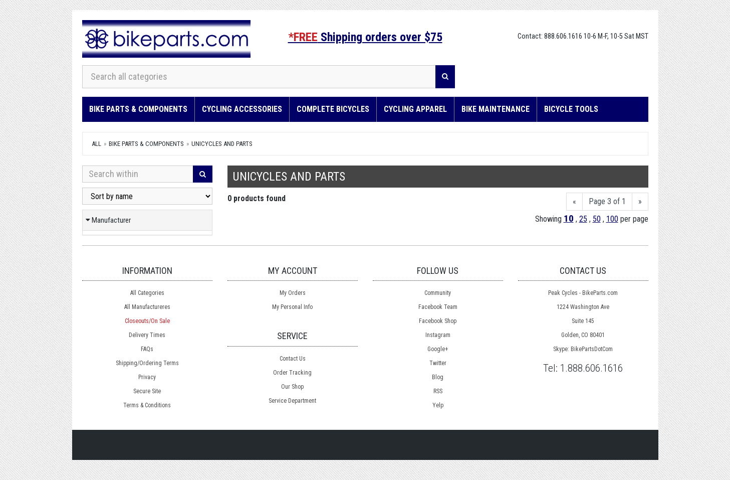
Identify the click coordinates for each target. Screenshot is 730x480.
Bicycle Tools (571, 109)
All (96, 143)
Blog (437, 377)
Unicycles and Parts (222, 143)
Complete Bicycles (333, 109)
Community (437, 292)
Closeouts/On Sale (147, 321)
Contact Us (293, 358)
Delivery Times (147, 335)
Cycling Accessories (242, 109)
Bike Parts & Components (138, 109)
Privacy (147, 377)
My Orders (293, 292)
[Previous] (574, 202)
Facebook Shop (437, 321)
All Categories (147, 292)
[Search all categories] (259, 76)
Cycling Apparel (415, 109)
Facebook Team (437, 306)
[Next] (640, 202)
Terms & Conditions (147, 405)
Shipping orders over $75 (365, 37)
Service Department (292, 400)
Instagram (437, 335)
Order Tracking (292, 372)
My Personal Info (292, 306)
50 (597, 219)
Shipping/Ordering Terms (147, 363)
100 (612, 219)
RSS (437, 391)
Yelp (437, 405)
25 (583, 219)
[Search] (445, 76)
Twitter (437, 363)
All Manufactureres (147, 306)
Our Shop (292, 386)
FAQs (147, 349)
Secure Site (147, 391)
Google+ (437, 349)
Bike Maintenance (495, 109)
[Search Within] (137, 174)
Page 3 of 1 (607, 201)
